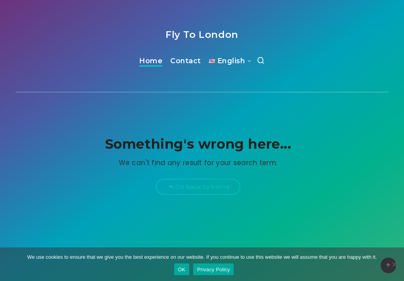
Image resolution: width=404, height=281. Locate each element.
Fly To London (202, 34)
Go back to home (199, 186)
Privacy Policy (213, 269)
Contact (185, 61)
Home (150, 61)
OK (181, 269)
